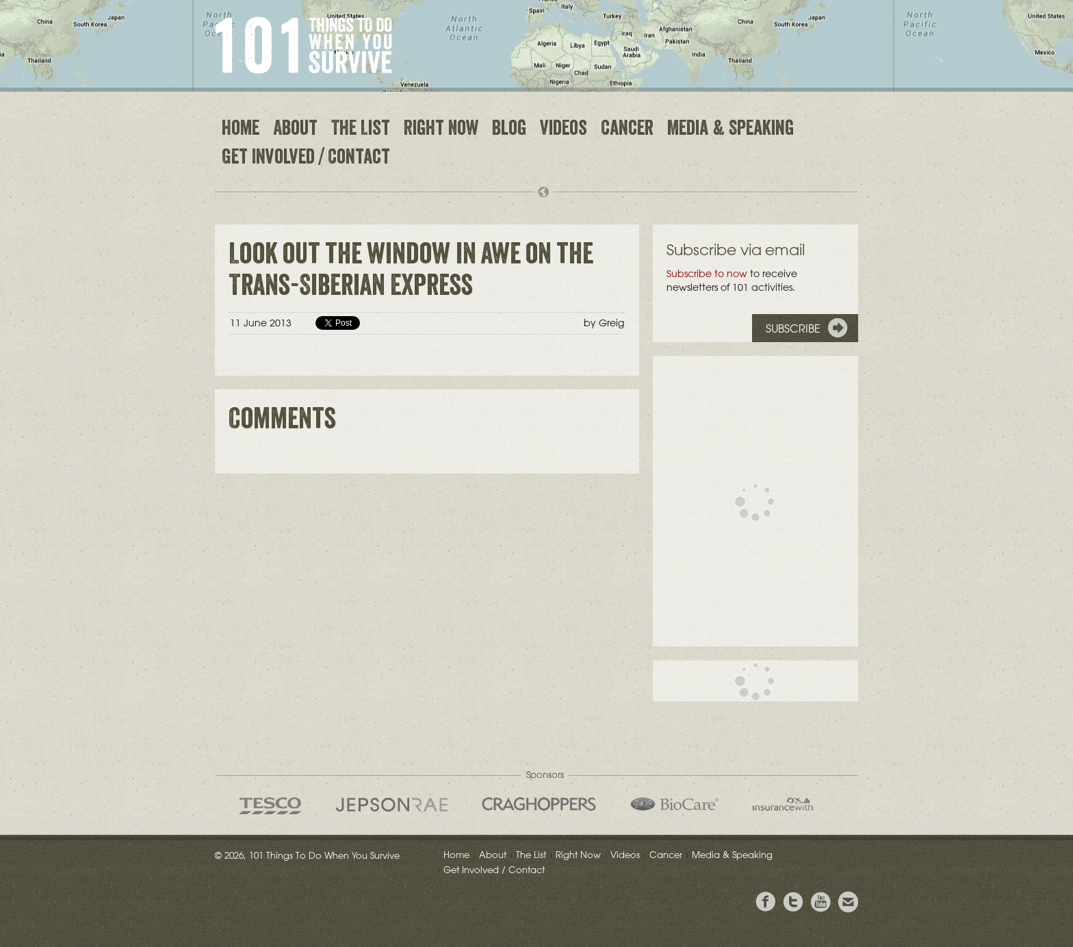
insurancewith (783, 804)
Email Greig (848, 902)
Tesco (270, 805)
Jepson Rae (392, 805)
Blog (509, 130)
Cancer (627, 130)
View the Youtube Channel (820, 902)
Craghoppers (539, 804)
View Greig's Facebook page (765, 902)
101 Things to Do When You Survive (303, 45)
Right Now (441, 130)
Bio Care (674, 804)
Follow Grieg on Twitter (793, 902)
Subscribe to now (707, 274)
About (295, 130)
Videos (563, 130)
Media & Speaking (730, 130)
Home (240, 130)
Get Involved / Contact (306, 158)
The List (360, 130)
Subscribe (793, 328)
